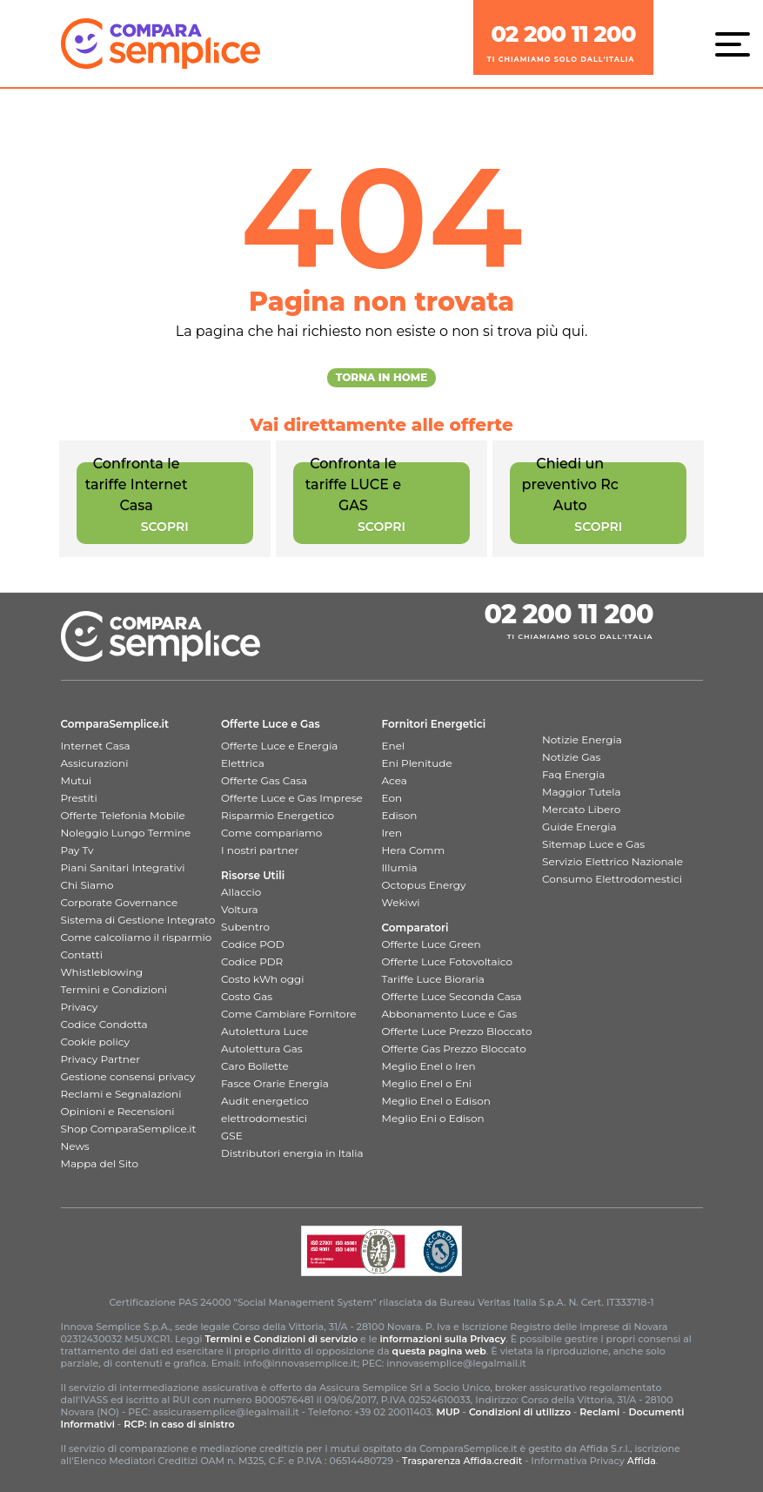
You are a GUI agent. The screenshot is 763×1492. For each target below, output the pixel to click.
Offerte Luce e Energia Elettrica (279, 754)
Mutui (76, 780)
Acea (394, 780)
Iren (392, 832)
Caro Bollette (255, 1065)
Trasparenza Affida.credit (462, 1461)
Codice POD (252, 944)
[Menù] (737, 43)
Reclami (599, 1412)
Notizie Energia (582, 739)
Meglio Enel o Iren (429, 1065)
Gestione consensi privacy (128, 1076)
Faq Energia (573, 774)
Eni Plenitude (417, 763)
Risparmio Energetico (277, 815)
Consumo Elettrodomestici (612, 878)
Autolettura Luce (264, 1031)
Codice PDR (252, 961)
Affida (641, 1461)
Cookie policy (95, 1041)
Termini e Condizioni (114, 989)
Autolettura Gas (262, 1048)
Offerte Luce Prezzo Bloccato (457, 1031)
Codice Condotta (104, 1024)
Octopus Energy (424, 884)
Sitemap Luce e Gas (593, 843)
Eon (392, 797)
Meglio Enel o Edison (436, 1100)
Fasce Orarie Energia (275, 1083)
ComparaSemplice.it (115, 723)
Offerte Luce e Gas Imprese (292, 797)
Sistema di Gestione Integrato (138, 919)
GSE (232, 1135)
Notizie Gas (571, 756)
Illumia (400, 867)
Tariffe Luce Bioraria (433, 978)
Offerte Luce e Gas (270, 723)
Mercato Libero (581, 809)
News (75, 1146)
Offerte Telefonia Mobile (123, 815)
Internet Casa (96, 745)
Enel (393, 745)
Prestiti (79, 797)
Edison (400, 815)
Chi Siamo (87, 884)
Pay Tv (77, 850)
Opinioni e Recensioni (118, 1111)
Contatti (82, 954)
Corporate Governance (119, 902)
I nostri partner (259, 850)
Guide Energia (579, 826)
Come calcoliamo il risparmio (136, 937)
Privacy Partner (101, 1058)
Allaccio (241, 891)
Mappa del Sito (99, 1163)
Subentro (245, 926)
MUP (447, 1412)
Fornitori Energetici (434, 723)
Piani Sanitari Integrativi (123, 867)
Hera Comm (413, 850)
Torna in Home (382, 377)
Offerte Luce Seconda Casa (452, 996)
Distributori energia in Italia (292, 1152)
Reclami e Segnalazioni (121, 1093)
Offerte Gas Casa (264, 780)
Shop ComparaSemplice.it (129, 1128)
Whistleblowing (102, 971)
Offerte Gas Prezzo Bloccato (454, 1048)
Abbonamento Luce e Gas (450, 1013)
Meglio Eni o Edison (433, 1118)
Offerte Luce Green (431, 944)
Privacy (79, 1006)
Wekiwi (401, 902)
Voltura (239, 909)
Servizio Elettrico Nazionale (612, 861)
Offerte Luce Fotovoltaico (447, 961)
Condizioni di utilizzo (520, 1412)
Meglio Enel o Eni (427, 1083)
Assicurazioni (95, 763)
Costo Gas (246, 996)
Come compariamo (271, 832)
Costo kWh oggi (263, 978)
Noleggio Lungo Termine (126, 832)
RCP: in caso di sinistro (179, 1424)
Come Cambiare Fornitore (289, 1013)
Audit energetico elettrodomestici (265, 1109)
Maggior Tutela (581, 791)
